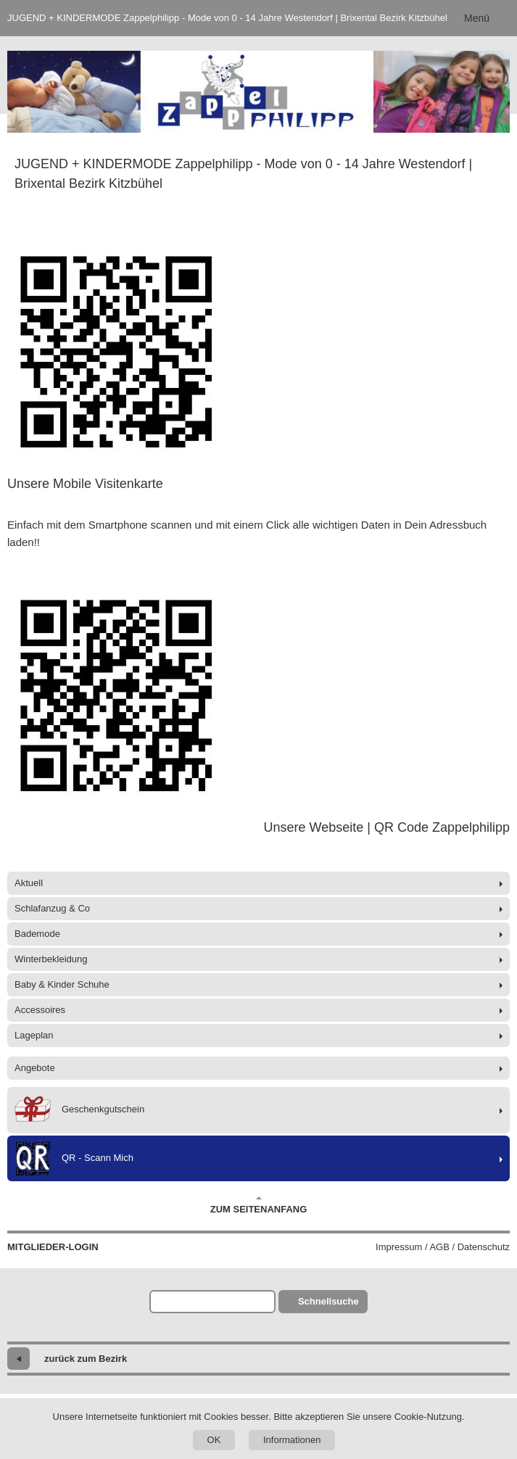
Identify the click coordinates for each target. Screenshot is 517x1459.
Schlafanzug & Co (52, 908)
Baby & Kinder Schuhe (62, 984)
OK (214, 1439)
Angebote (35, 1067)
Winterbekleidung (51, 959)
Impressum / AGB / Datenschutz (443, 1246)
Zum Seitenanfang (258, 1205)
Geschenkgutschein (79, 1110)
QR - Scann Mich (74, 1158)
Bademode (37, 933)
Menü (476, 18)
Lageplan (34, 1035)
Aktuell (29, 882)
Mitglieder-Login (53, 1246)
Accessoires (40, 1009)
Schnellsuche (328, 1301)
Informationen (292, 1439)
